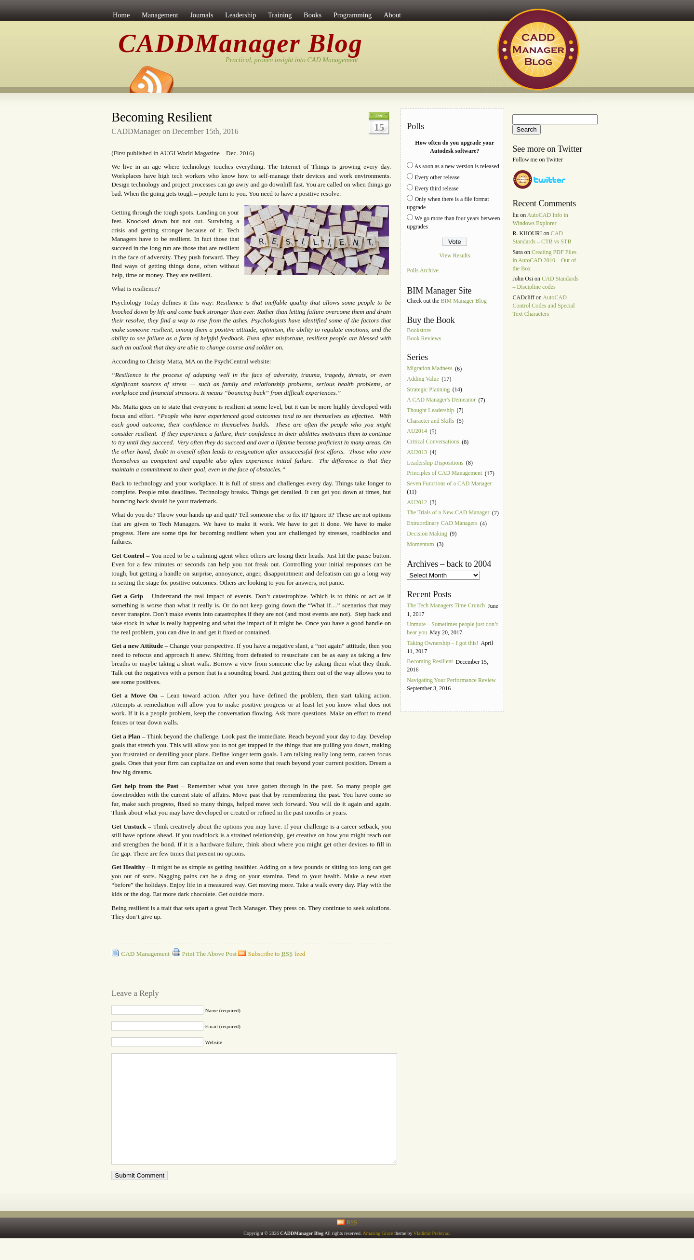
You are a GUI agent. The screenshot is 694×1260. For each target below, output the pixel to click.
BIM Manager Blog (463, 300)
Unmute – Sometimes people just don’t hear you (452, 628)
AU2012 (417, 502)
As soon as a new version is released (456, 166)
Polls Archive (422, 271)
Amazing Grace (377, 1255)
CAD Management (145, 953)
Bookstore (419, 330)
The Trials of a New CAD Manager (448, 512)
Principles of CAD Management (444, 473)
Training (280, 15)
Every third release (436, 188)
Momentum (420, 544)
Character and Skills (430, 420)
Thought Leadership (430, 410)
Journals (201, 15)
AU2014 (417, 431)
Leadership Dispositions (435, 462)
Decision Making (427, 533)
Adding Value (423, 378)
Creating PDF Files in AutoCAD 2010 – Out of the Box (544, 260)
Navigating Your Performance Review (451, 680)
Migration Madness (429, 368)
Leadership (240, 15)
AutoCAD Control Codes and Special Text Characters (543, 305)
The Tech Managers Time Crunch (446, 606)
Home (121, 15)
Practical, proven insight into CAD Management (292, 60)
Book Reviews (424, 338)
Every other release (436, 177)
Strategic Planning (428, 389)
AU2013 (417, 452)
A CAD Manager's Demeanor (441, 400)
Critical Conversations (433, 442)
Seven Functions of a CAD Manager (449, 483)
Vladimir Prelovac (431, 1255)
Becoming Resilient (161, 117)
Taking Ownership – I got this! (442, 643)
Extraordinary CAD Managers (442, 523)
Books (312, 15)
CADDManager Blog (240, 43)
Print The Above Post (209, 953)
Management (160, 15)
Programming (353, 15)
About (392, 15)
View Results (454, 255)
